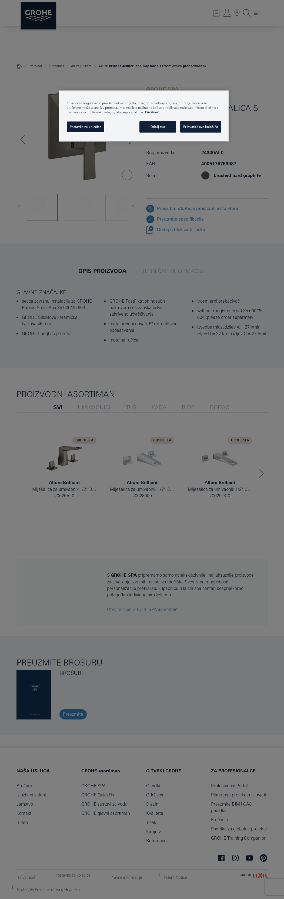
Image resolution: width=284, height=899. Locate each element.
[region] (144, 116)
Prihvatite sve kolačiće (200, 127)
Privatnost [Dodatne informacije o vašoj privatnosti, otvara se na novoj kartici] (152, 112)
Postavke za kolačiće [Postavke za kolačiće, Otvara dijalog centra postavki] (85, 127)
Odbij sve (158, 127)
